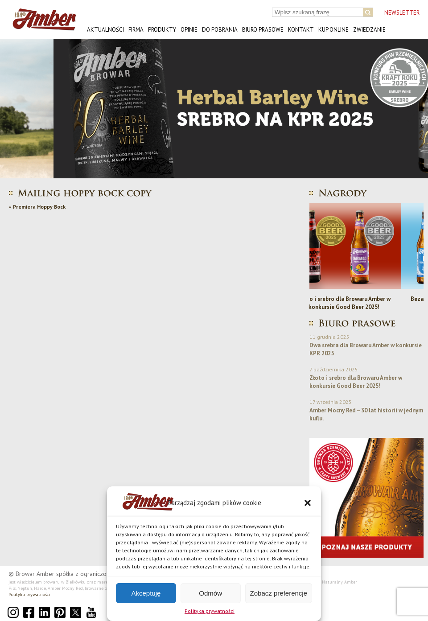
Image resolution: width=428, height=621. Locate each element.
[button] (307, 502)
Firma (136, 29)
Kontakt (301, 29)
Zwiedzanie (369, 29)
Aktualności (105, 29)
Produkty (162, 29)
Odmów (210, 593)
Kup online (333, 29)
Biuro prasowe (263, 29)
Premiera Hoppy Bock (39, 206)
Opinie (189, 29)
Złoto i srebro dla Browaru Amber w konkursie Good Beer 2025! (366, 303)
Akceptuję (145, 593)
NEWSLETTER (402, 12)
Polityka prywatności (210, 611)
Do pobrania (220, 29)
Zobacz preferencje (278, 593)
